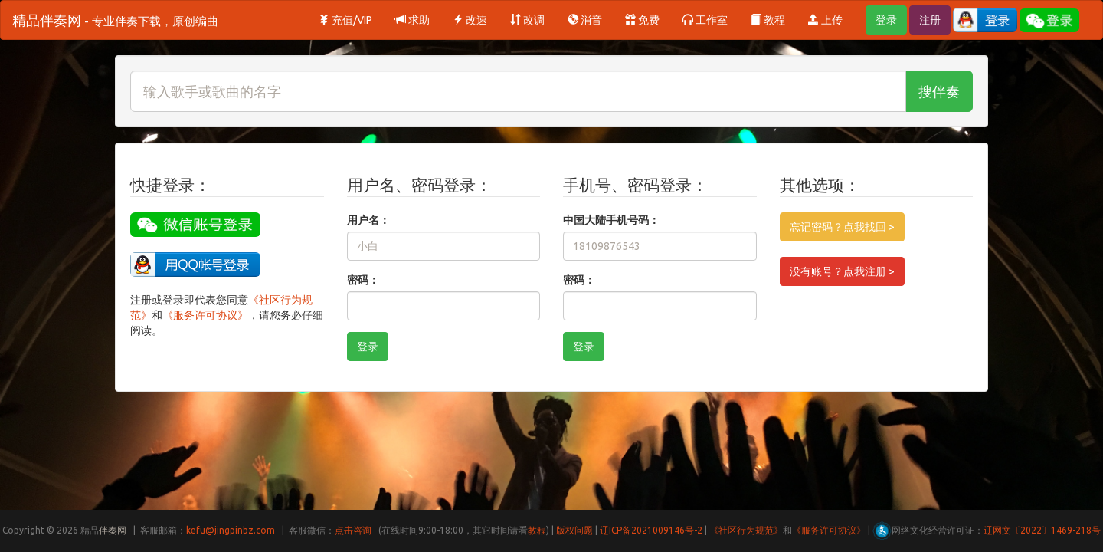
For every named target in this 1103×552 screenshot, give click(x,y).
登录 (886, 20)
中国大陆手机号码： (611, 220)
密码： (363, 280)
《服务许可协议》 (205, 315)
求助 (412, 20)
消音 (585, 20)
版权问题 (574, 530)
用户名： (368, 220)
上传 (825, 20)
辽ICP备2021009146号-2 (651, 530)
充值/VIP (345, 20)
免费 (642, 20)
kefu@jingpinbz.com (230, 530)
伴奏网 (112, 530)
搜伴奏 (939, 91)
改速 (470, 20)
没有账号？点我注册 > (842, 271)
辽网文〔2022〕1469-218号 (1042, 530)
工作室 (705, 20)
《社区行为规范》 (746, 530)
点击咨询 (353, 530)
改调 (527, 20)
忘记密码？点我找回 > (842, 227)
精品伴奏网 (115, 20)
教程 (768, 20)
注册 (930, 20)
